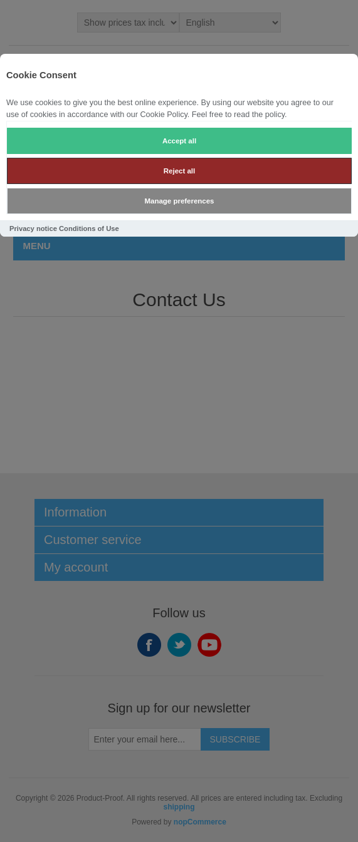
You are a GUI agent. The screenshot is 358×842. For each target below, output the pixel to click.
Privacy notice (33, 228)
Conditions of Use (89, 228)
